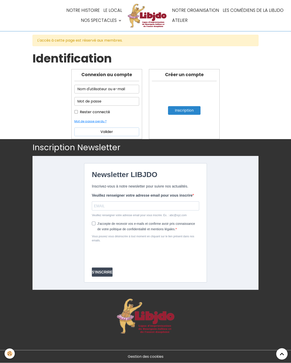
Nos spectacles (99, 20)
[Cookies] (10, 353)
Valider (106, 131)
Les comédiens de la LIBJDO (253, 10)
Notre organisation (195, 10)
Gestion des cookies (145, 356)
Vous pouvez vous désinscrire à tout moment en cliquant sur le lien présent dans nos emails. (143, 238)
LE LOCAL (112, 10)
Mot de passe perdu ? (90, 121)
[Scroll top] (282, 354)
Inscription (184, 110)
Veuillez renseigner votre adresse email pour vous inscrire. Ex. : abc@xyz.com (139, 215)
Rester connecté (95, 112)
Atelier (180, 20)
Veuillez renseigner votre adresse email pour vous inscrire (142, 195)
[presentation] (126, 255)
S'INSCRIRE (102, 272)
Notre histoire (83, 10)
